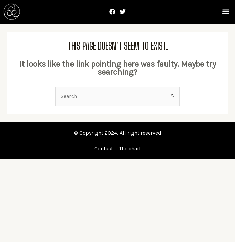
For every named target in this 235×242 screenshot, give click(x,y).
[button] (225, 11)
